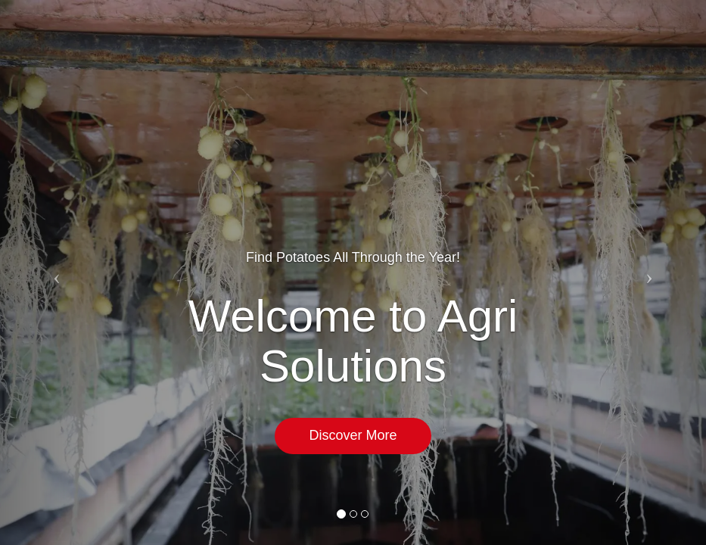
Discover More (353, 435)
